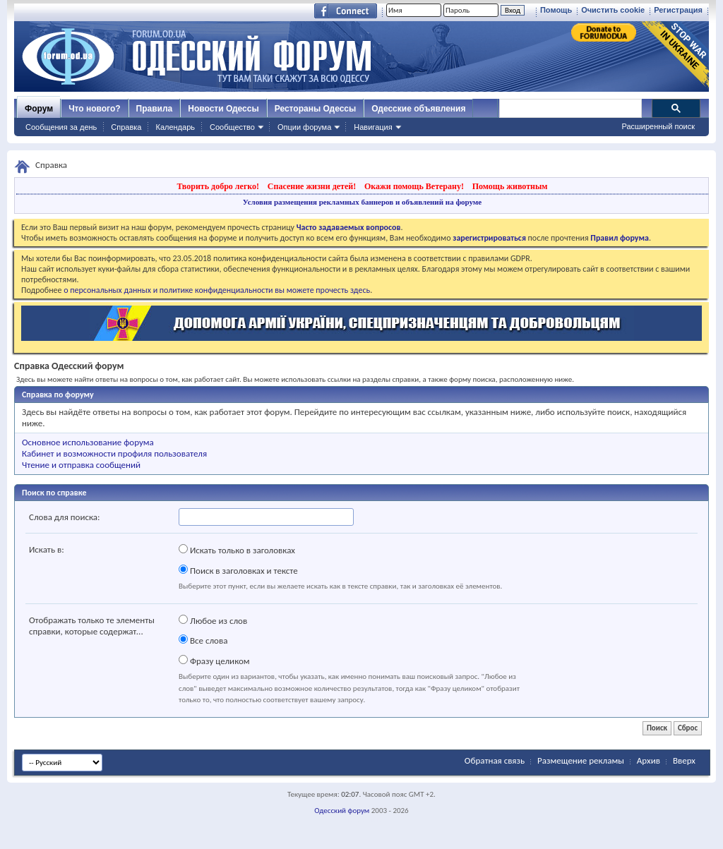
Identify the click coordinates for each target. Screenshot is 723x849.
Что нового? (94, 109)
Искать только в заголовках (237, 549)
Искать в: (46, 549)
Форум (39, 109)
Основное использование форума (88, 442)
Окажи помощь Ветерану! (414, 186)
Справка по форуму (58, 394)
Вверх (684, 760)
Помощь (556, 10)
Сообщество (232, 127)
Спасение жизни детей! (312, 186)
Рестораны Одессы (316, 109)
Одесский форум (341, 810)
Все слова (203, 640)
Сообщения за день (61, 127)
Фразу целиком (214, 660)
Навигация (373, 127)
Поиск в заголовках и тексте (238, 570)
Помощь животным (510, 186)
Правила (154, 109)
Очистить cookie (613, 10)
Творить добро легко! (218, 186)
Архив (648, 760)
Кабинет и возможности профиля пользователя (114, 453)
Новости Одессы (223, 109)
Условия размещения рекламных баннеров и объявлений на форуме (362, 202)
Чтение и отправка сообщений (81, 464)
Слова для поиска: (64, 517)
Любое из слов (213, 620)
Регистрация (678, 10)
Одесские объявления (418, 109)
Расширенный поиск (658, 126)
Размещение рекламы (580, 760)
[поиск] (569, 108)
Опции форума (304, 127)
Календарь (175, 127)
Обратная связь (495, 760)
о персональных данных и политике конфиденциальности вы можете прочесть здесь (217, 290)
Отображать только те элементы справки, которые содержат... (92, 626)
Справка (126, 127)
